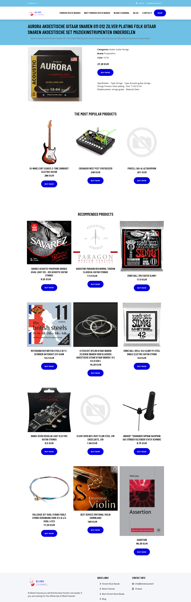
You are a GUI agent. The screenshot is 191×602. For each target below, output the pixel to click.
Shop (159, 13)
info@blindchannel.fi (153, 3)
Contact (147, 13)
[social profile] (39, 3)
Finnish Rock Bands (70, 13)
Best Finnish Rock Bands (97, 13)
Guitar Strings (122, 49)
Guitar (112, 49)
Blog (136, 13)
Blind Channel (122, 13)
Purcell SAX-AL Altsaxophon (142, 168)
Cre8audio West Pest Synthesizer (95, 168)
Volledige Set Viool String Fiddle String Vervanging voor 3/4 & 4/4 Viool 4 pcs (49, 518)
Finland (140, 3)
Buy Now (105, 72)
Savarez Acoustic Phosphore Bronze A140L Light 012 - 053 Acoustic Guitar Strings (49, 272)
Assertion (142, 539)
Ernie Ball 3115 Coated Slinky (141, 275)
